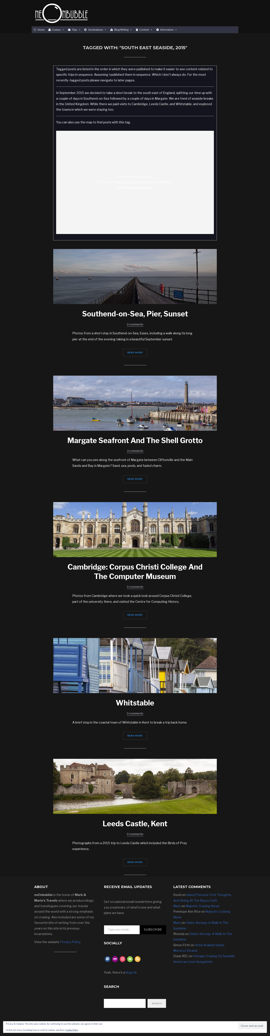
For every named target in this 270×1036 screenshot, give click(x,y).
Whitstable (135, 702)
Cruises (58, 29)
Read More (135, 352)
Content (146, 29)
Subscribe (153, 929)
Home (41, 29)
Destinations (97, 29)
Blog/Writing (123, 29)
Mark (177, 906)
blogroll (131, 972)
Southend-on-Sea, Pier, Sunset (135, 313)
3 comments (135, 451)
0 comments (135, 324)
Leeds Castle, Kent (135, 823)
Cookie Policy (71, 1030)
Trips (76, 29)
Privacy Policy (70, 942)
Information (168, 29)
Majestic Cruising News (202, 906)
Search (157, 1003)
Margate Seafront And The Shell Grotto (135, 440)
